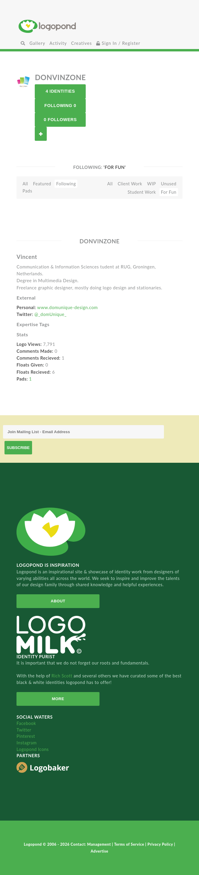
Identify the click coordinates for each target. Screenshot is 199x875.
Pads (27, 190)
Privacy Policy (160, 844)
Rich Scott (63, 675)
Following (66, 183)
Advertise (99, 851)
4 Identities (60, 91)
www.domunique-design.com (67, 307)
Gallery (37, 43)
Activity (58, 43)
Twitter (23, 729)
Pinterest (25, 736)
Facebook (26, 723)
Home (99, 26)
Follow (41, 134)
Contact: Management (91, 844)
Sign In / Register (118, 43)
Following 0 (60, 105)
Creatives (81, 43)
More (58, 699)
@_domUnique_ (50, 314)
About (58, 601)
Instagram (26, 742)
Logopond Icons (32, 749)
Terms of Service (129, 844)
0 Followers (60, 119)
